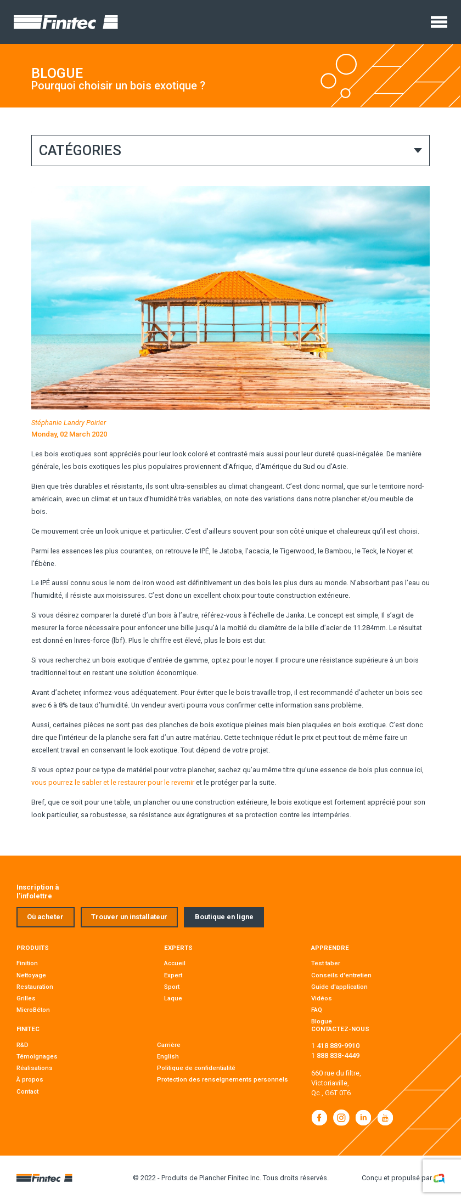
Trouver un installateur (129, 917)
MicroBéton (33, 1010)
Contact (27, 1091)
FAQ (316, 1010)
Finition (27, 963)
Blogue (321, 1021)
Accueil (174, 963)
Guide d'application (339, 986)
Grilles (26, 998)
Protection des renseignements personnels (222, 1079)
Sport (171, 986)
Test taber (325, 963)
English (168, 1056)
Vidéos (321, 998)
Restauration (34, 986)
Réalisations (34, 1068)
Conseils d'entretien (341, 975)
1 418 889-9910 (335, 1045)
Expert (173, 975)
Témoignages (37, 1056)
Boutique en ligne (224, 917)
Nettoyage (31, 975)
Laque (173, 998)
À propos (29, 1079)
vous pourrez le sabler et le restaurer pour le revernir (112, 782)
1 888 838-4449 (335, 1055)
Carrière (169, 1045)
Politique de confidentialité (196, 1068)
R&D (22, 1045)
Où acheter (45, 917)
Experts (178, 948)
